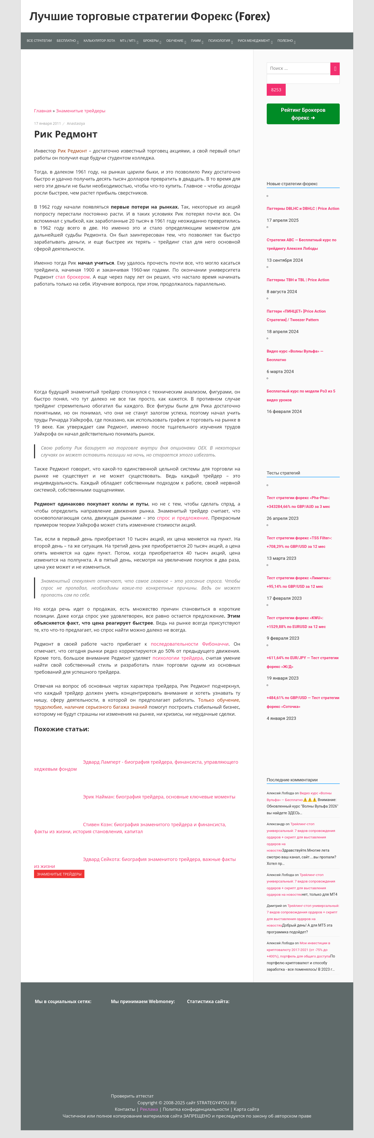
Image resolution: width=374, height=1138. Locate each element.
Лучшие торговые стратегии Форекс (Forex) (150, 16)
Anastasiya (76, 123)
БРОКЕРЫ (151, 41)
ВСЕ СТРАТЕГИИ (39, 41)
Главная (42, 111)
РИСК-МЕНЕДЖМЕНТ (254, 41)
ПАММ (196, 41)
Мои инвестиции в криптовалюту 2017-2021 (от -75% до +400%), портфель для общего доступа (298, 949)
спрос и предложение (182, 518)
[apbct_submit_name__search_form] (276, 90)
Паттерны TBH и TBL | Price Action (298, 280)
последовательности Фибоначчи (190, 644)
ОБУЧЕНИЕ (174, 41)
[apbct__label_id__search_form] (303, 79)
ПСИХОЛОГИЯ (219, 41)
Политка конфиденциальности (196, 1109)
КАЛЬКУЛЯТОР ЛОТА (99, 41)
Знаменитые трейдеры (80, 111)
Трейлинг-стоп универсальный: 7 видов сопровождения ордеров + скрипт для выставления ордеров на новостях (301, 837)
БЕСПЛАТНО (66, 41)
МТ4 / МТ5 (128, 41)
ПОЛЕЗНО (285, 41)
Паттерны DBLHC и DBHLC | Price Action (303, 208)
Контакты (125, 1109)
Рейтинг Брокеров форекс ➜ (303, 114)
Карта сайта (246, 1109)
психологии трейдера (177, 658)
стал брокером (73, 277)
